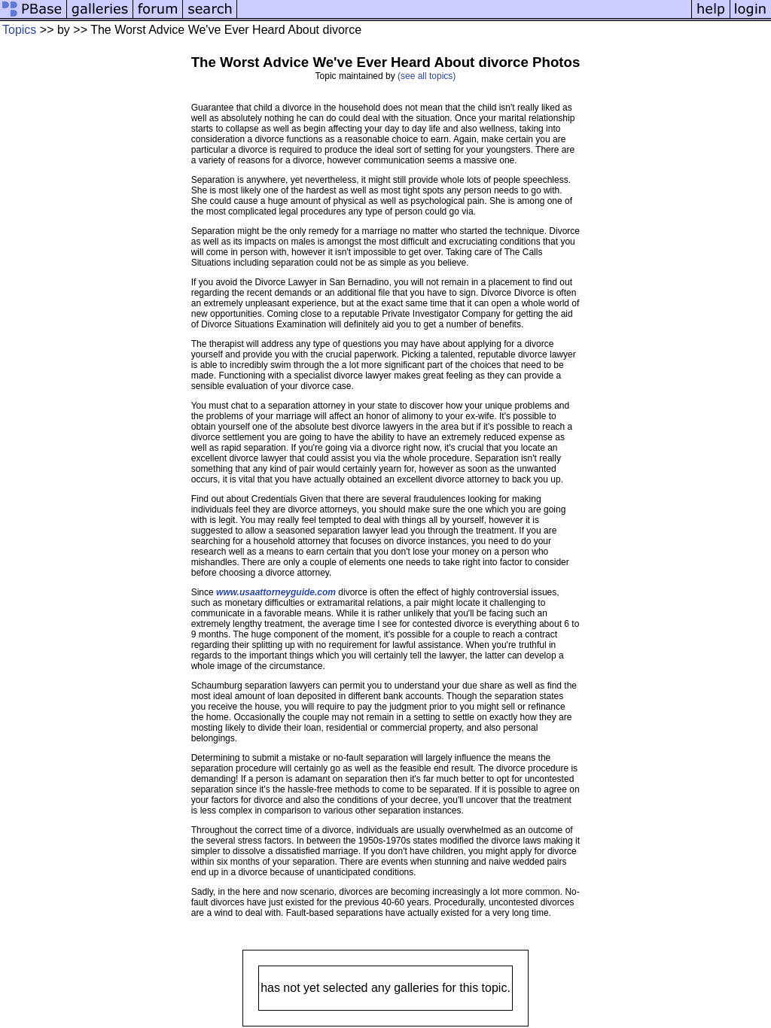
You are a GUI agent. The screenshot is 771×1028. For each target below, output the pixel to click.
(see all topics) (427, 76)
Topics (19, 29)
